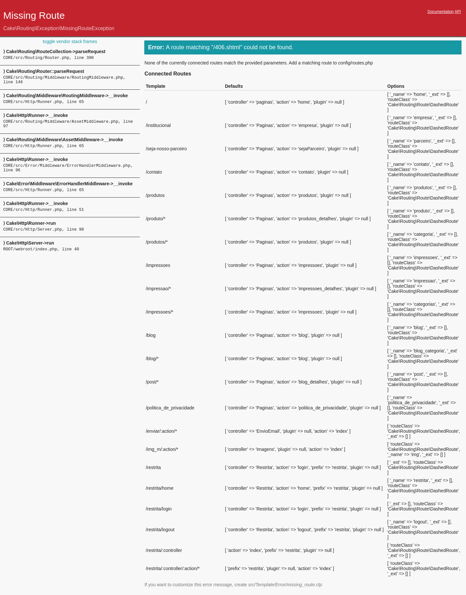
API (458, 11)
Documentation (440, 11)
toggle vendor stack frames (70, 41)
